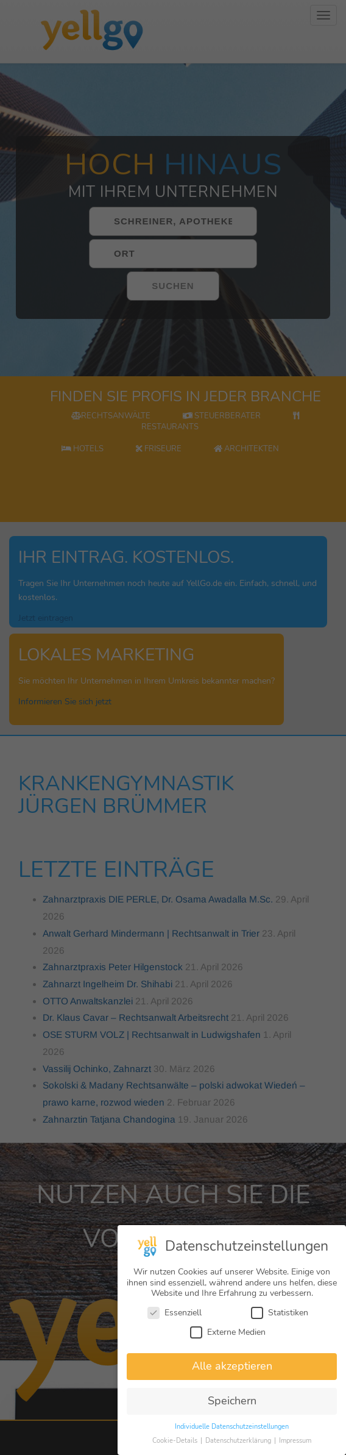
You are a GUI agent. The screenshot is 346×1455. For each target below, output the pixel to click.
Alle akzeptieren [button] (232, 1366)
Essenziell (174, 1312)
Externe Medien (228, 1332)
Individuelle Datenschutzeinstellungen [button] (232, 1426)
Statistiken (279, 1312)
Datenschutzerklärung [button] (239, 1440)
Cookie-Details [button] (175, 1440)
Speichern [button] (232, 1400)
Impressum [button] (295, 1440)
